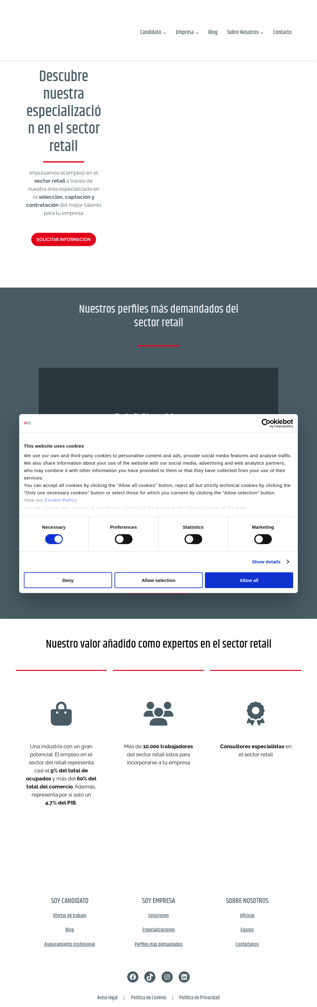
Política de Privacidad (199, 998)
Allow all (249, 580)
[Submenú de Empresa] (197, 32)
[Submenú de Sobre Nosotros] (261, 32)
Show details (266, 561)
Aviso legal (107, 998)
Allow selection (158, 580)
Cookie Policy (61, 500)
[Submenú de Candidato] (164, 32)
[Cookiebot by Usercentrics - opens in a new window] (266, 423)
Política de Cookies (148, 998)
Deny (68, 580)
